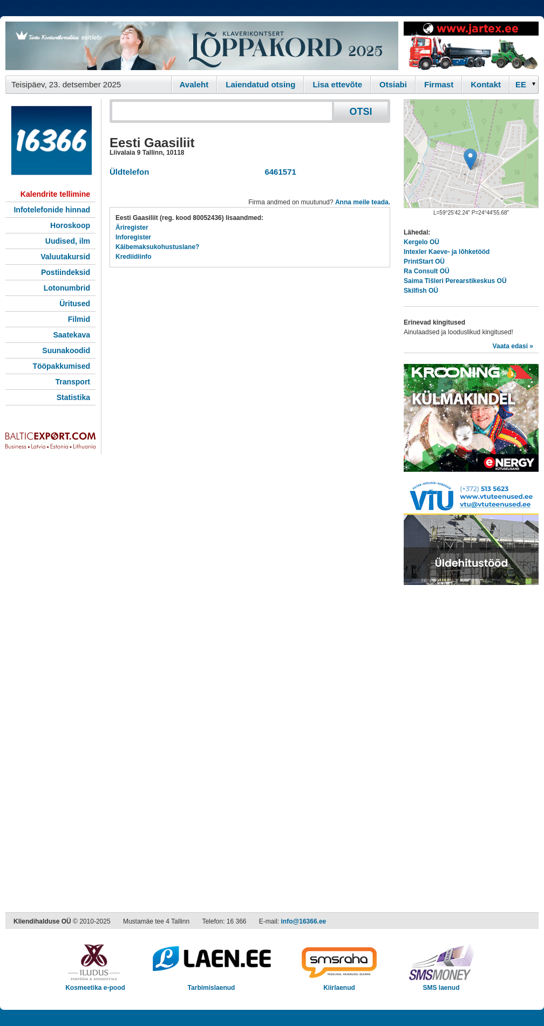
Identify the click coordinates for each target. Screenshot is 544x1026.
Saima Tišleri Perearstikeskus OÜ (455, 281)
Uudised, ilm (67, 241)
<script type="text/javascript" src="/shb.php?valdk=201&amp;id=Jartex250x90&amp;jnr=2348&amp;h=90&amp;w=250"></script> (471, 46)
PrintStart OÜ (424, 261)
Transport (72, 381)
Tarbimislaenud (211, 984)
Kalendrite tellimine (55, 194)
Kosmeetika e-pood (95, 984)
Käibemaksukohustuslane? (157, 247)
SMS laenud (441, 984)
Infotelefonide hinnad (51, 209)
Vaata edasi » (513, 346)
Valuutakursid (65, 256)
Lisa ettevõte (337, 84)
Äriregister (131, 227)
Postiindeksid (65, 272)
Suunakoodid (66, 350)
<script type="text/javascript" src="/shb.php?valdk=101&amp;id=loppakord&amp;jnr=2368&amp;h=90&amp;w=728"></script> (201, 46)
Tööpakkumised (61, 366)
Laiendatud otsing (260, 84)
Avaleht (194, 84)
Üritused (74, 303)
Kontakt (486, 84)
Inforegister (133, 237)
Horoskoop (70, 225)
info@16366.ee (304, 921)
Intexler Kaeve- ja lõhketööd (446, 252)
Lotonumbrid (67, 288)
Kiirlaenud (339, 984)
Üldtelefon (129, 171)
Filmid (79, 319)
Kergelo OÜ (421, 242)
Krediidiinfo (133, 256)
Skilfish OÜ (421, 290)
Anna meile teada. (362, 202)
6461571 (278, 171)
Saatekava (71, 334)
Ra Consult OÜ (427, 271)
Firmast (438, 84)
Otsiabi (393, 84)
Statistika (73, 397)
